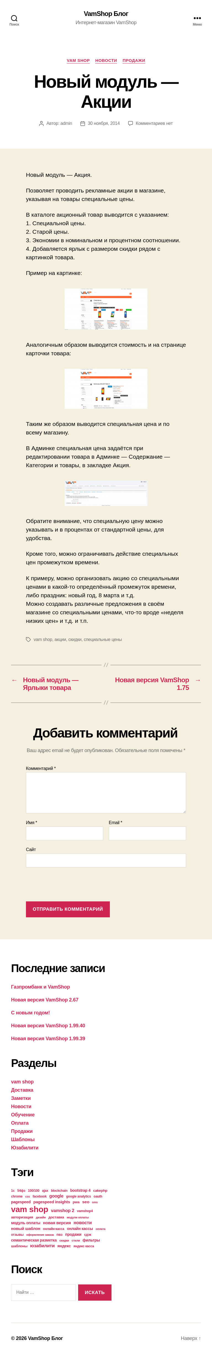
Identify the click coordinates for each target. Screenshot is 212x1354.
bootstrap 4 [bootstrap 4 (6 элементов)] (80, 1190)
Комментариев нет (154, 123)
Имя (31, 822)
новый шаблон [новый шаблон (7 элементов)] (25, 1228)
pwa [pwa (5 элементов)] (76, 1202)
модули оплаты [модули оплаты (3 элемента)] (78, 1217)
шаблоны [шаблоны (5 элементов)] (19, 1246)
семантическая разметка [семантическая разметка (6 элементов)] (34, 1240)
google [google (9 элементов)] (56, 1195)
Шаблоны (23, 1139)
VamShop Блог (106, 13)
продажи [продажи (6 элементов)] (73, 1234)
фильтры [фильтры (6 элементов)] (91, 1240)
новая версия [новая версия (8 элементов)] (57, 1222)
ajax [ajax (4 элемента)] (45, 1191)
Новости (106, 60)
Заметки (21, 1098)
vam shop (78, 60)
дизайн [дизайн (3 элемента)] (41, 1217)
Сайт (31, 849)
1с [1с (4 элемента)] (13, 1191)
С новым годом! (30, 1012)
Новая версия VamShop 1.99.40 (48, 1025)
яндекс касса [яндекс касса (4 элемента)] (83, 1246)
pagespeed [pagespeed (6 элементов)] (21, 1202)
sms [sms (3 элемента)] (95, 1202)
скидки (75, 639)
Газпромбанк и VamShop (40, 987)
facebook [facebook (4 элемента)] (40, 1196)
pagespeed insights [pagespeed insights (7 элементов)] (51, 1202)
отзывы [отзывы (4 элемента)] (17, 1235)
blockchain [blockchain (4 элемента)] (59, 1191)
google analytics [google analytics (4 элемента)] (78, 1196)
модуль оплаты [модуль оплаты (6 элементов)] (25, 1223)
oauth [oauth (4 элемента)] (98, 1196)
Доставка (22, 1090)
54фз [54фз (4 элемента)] (21, 1191)
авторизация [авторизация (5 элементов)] (22, 1217)
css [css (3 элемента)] (27, 1196)
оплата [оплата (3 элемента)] (100, 1229)
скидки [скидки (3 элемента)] (64, 1240)
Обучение (23, 1115)
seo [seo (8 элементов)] (85, 1201)
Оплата (20, 1123)
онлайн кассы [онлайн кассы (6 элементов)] (80, 1228)
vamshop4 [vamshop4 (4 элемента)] (85, 1211)
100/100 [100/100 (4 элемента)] (33, 1191)
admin (66, 123)
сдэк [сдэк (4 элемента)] (87, 1235)
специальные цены (103, 639)
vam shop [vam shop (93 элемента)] (29, 1209)
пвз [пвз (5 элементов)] (60, 1234)
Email (115, 822)
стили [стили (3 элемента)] (76, 1240)
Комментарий (41, 768)
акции (60, 639)
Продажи (134, 60)
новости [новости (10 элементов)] (83, 1222)
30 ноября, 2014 (104, 123)
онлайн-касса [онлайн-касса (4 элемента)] (53, 1229)
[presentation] (68, 885)
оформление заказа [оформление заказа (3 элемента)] (40, 1234)
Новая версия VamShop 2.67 (44, 1000)
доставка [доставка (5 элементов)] (56, 1217)
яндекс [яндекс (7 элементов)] (64, 1246)
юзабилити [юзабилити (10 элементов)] (42, 1245)
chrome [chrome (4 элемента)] (17, 1196)
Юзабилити (24, 1148)
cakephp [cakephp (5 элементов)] (100, 1190)
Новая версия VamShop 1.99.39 (48, 1038)
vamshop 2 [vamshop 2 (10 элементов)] (62, 1210)
